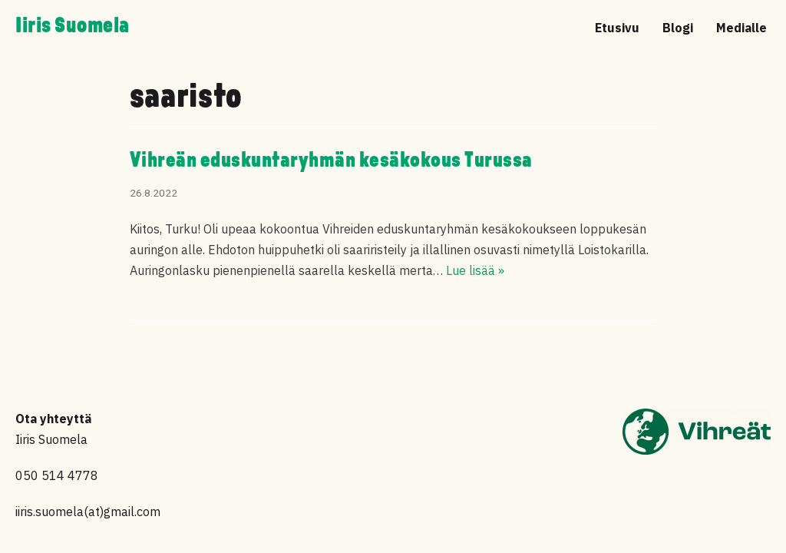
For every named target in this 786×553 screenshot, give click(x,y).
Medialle (741, 27)
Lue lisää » (475, 270)
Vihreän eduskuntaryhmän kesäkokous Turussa (331, 161)
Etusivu (617, 27)
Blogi (677, 27)
